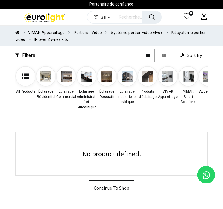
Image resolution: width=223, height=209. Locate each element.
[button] (100, 17)
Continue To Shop (111, 188)
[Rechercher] (152, 17)
